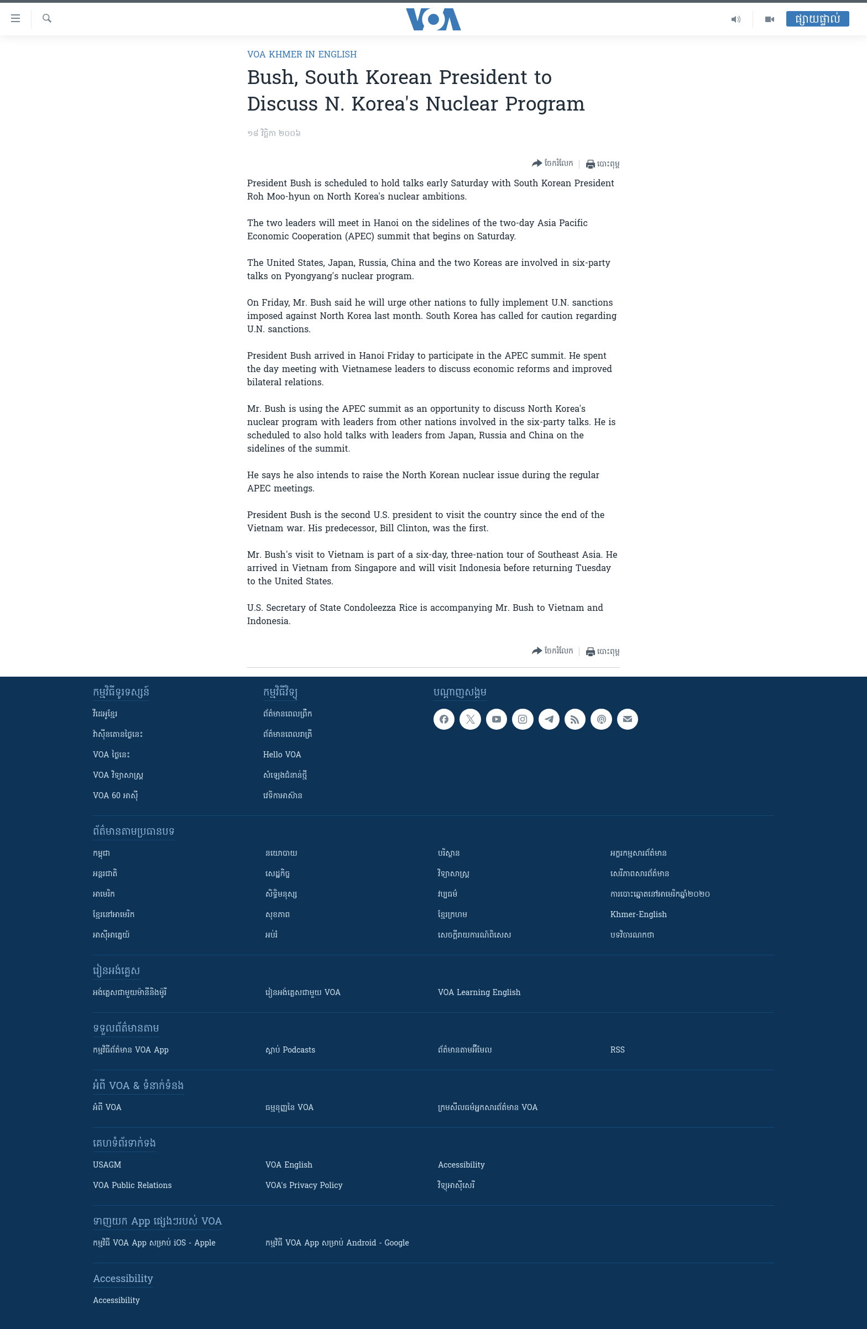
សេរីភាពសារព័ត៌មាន (640, 874)
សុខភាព (277, 915)
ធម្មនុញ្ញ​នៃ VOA (289, 1108)
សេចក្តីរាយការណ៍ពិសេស (474, 935)
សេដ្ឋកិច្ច (277, 874)
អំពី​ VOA (107, 1108)
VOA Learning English (479, 993)
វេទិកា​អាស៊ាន (282, 796)
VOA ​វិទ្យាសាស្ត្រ (118, 776)
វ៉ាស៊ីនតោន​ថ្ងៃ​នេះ (118, 735)
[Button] (552, 164)
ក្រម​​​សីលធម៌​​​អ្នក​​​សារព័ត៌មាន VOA (488, 1108)
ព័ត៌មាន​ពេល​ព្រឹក (287, 714)
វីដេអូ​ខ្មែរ (105, 714)
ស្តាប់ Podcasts (290, 1050)
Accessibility (461, 1165)
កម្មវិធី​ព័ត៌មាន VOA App (131, 1050)
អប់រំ (271, 935)
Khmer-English (638, 915)
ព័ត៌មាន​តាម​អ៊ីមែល (465, 1050)
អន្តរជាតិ (105, 874)
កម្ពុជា (101, 854)
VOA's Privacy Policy (304, 1186)
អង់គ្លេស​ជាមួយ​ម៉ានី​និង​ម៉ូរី (129, 993)
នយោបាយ (281, 854)
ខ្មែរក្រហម (452, 915)
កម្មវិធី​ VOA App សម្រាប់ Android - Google (337, 1243)
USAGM (107, 1165)
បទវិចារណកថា (632, 935)
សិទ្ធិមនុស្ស (281, 895)
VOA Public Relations (132, 1186)
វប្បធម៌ (447, 895)
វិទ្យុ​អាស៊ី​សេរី (456, 1186)
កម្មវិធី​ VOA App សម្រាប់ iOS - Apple (154, 1243)
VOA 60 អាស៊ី (115, 796)
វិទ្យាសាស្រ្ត (453, 874)
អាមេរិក (104, 895)
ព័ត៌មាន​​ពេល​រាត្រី (287, 735)
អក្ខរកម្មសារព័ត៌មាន (638, 854)
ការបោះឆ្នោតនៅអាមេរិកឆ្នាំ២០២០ (660, 895)
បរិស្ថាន (449, 854)
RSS (617, 1050)
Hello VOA (282, 755)
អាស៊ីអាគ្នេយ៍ (111, 935)
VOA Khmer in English (302, 55)
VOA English (288, 1165)
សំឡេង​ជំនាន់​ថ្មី (285, 776)
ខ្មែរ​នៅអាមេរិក (114, 915)
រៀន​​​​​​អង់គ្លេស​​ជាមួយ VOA (303, 993)
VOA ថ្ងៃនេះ (111, 755)
